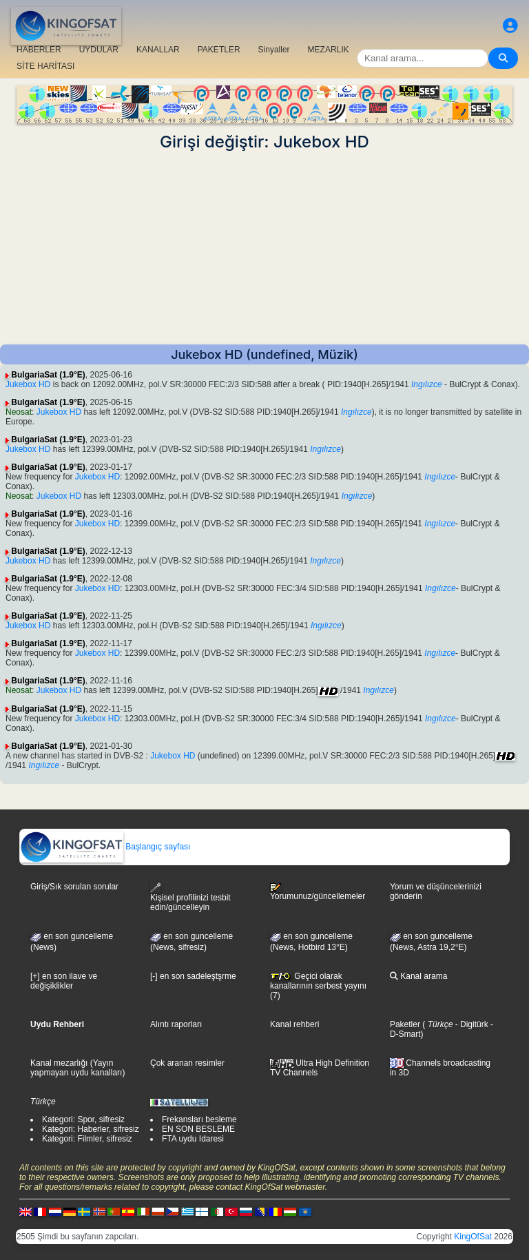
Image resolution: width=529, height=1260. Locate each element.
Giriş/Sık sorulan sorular (74, 886)
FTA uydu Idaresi (193, 1139)
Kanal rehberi (294, 1024)
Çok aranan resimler (187, 1063)
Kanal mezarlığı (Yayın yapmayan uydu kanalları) (77, 1067)
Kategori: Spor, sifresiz (83, 1119)
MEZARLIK (328, 49)
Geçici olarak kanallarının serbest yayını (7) (318, 985)
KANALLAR (158, 49)
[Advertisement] (264, 248)
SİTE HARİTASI (45, 66)
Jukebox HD (28, 384)
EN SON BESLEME (198, 1129)
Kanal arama (418, 976)
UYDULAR (98, 49)
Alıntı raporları (176, 1024)
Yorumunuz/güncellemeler (317, 892)
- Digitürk (470, 1024)
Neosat (19, 412)
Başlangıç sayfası (105, 846)
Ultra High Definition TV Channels (319, 1067)
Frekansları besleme (199, 1119)
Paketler (405, 1024)
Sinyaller (274, 49)
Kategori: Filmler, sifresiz (87, 1139)
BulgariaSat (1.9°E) (48, 375)
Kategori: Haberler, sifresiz (90, 1129)
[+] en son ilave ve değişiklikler (63, 981)
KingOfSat (473, 1236)
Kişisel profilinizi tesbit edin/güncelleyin (190, 897)
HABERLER (39, 49)
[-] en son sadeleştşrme (193, 976)
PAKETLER (219, 49)
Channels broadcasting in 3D (440, 1068)
